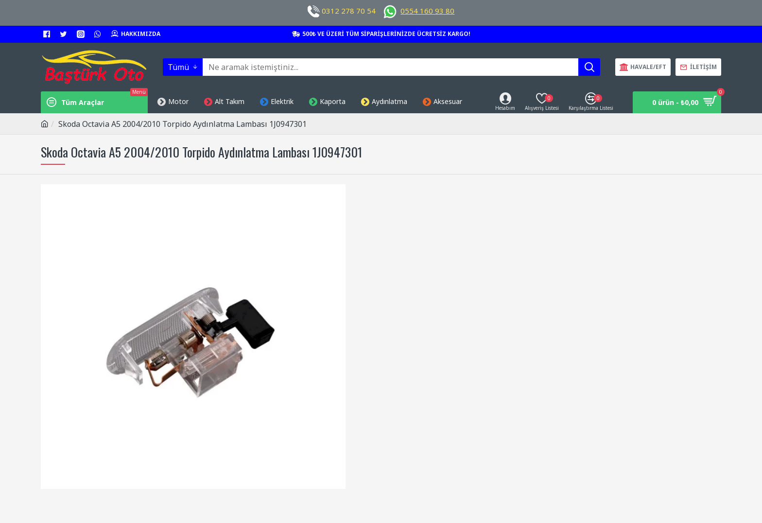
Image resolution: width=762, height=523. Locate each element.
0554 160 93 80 (427, 11)
